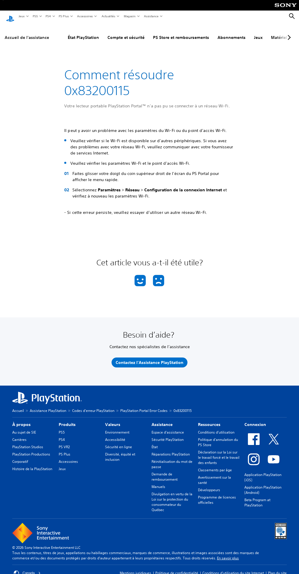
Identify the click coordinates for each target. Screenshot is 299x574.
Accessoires (85, 16)
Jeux (21, 16)
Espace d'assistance (168, 426)
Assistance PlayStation (48, 405)
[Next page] (288, 32)
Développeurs (209, 484)
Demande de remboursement (165, 471)
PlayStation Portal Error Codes (144, 405)
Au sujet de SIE (24, 426)
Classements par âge (215, 464)
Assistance (151, 16)
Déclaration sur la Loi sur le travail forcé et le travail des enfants (218, 452)
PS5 (34, 16)
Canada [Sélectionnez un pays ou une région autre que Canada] (27, 567)
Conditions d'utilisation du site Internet (233, 567)
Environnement (117, 426)
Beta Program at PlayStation (257, 497)
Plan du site (277, 567)
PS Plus (63, 16)
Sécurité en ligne (118, 441)
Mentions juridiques (135, 567)
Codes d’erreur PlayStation (93, 405)
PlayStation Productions (31, 448)
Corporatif (20, 455)
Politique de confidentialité (176, 567)
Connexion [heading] (255, 419)
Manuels (158, 481)
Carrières (19, 434)
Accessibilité (115, 434)
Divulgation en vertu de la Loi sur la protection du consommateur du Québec (172, 496)
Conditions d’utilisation (216, 426)
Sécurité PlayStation (168, 434)
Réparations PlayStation (171, 448)
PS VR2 (64, 441)
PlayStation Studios (27, 441)
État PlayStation (83, 32)
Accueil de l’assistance (27, 32)
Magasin (129, 16)
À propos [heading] (21, 419)
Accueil (18, 405)
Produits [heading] (67, 419)
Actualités (108, 16)
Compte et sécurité (126, 32)
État (155, 441)
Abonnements (232, 32)
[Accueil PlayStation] (10, 16)
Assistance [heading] (162, 419)
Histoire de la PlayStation (32, 463)
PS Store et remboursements (181, 32)
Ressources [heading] (209, 419)
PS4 (48, 16)
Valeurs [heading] (112, 419)
